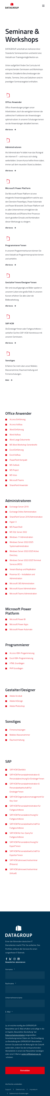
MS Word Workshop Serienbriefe (23, 449)
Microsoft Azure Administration (23, 593)
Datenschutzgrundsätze (15, 1035)
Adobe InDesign (16, 705)
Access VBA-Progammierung (22, 657)
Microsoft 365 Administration (22, 588)
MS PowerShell (16, 531)
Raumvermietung (17, 744)
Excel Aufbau (15, 459)
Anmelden (25, 1070)
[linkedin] (18, 958)
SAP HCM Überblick (18, 774)
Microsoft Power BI (17, 623)
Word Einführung (17, 433)
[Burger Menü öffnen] (43, 5)
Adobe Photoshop (17, 710)
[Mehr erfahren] (25, 159)
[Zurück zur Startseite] (12, 6)
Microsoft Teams (17, 484)
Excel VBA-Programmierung (21, 662)
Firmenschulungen (17, 734)
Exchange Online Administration (23, 516)
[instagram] (14, 958)
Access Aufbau (16, 428)
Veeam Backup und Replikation (23, 573)
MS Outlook (14, 469)
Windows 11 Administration (21, 541)
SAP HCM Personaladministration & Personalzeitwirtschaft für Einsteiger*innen (25, 792)
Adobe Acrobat (16, 700)
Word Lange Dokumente (20, 444)
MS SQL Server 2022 (18, 536)
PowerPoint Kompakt (18, 464)
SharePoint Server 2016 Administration (26, 521)
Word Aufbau (15, 439)
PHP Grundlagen (16, 672)
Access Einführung (17, 423)
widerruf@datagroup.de (31, 1054)
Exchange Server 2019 (19, 511)
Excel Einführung (16, 454)
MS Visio (13, 479)
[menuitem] (8, 1089)
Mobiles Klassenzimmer (20, 739)
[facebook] (6, 958)
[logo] (18, 931)
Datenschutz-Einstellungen (18, 1093)
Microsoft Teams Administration (23, 598)
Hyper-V (13, 526)
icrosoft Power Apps (19, 628)
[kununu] (10, 958)
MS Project (14, 474)
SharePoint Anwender (19, 489)
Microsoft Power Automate (21, 633)
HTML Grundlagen (17, 667)
